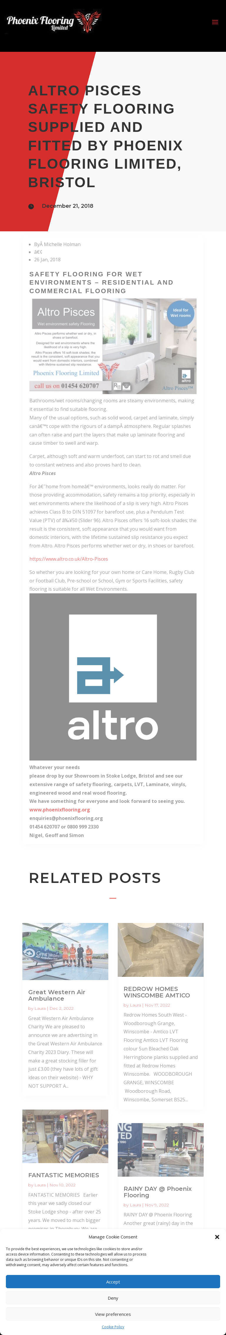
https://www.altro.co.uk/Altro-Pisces (68, 559)
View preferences (113, 1314)
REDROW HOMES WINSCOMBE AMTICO (157, 992)
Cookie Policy (113, 1326)
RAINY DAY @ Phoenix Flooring (158, 1192)
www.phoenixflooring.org (59, 809)
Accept (113, 1282)
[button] (217, 1237)
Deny (113, 1298)
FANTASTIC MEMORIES (63, 1175)
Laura (40, 1008)
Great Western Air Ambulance (56, 995)
